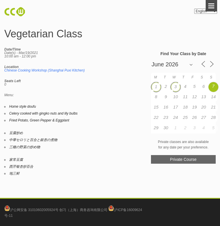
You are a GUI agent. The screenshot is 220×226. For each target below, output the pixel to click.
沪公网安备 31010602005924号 (34, 210)
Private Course (183, 159)
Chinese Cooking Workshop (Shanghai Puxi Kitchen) (44, 70)
